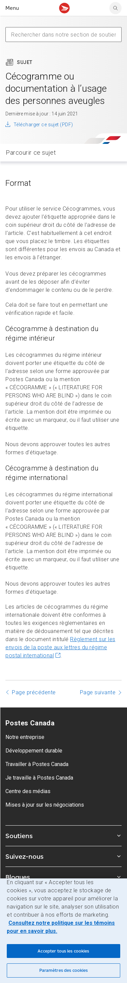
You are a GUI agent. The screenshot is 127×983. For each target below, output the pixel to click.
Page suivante (98, 692)
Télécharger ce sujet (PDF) (43, 124)
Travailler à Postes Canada (36, 764)
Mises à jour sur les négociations (44, 805)
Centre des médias (27, 791)
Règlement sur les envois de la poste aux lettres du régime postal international (60, 647)
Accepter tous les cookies (63, 951)
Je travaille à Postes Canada (39, 777)
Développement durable (33, 750)
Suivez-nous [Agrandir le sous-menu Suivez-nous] (63, 856)
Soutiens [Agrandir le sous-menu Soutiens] (63, 836)
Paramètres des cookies (63, 970)
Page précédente (34, 692)
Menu (12, 8)
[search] (115, 8)
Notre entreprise (24, 737)
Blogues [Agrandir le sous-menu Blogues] (63, 877)
